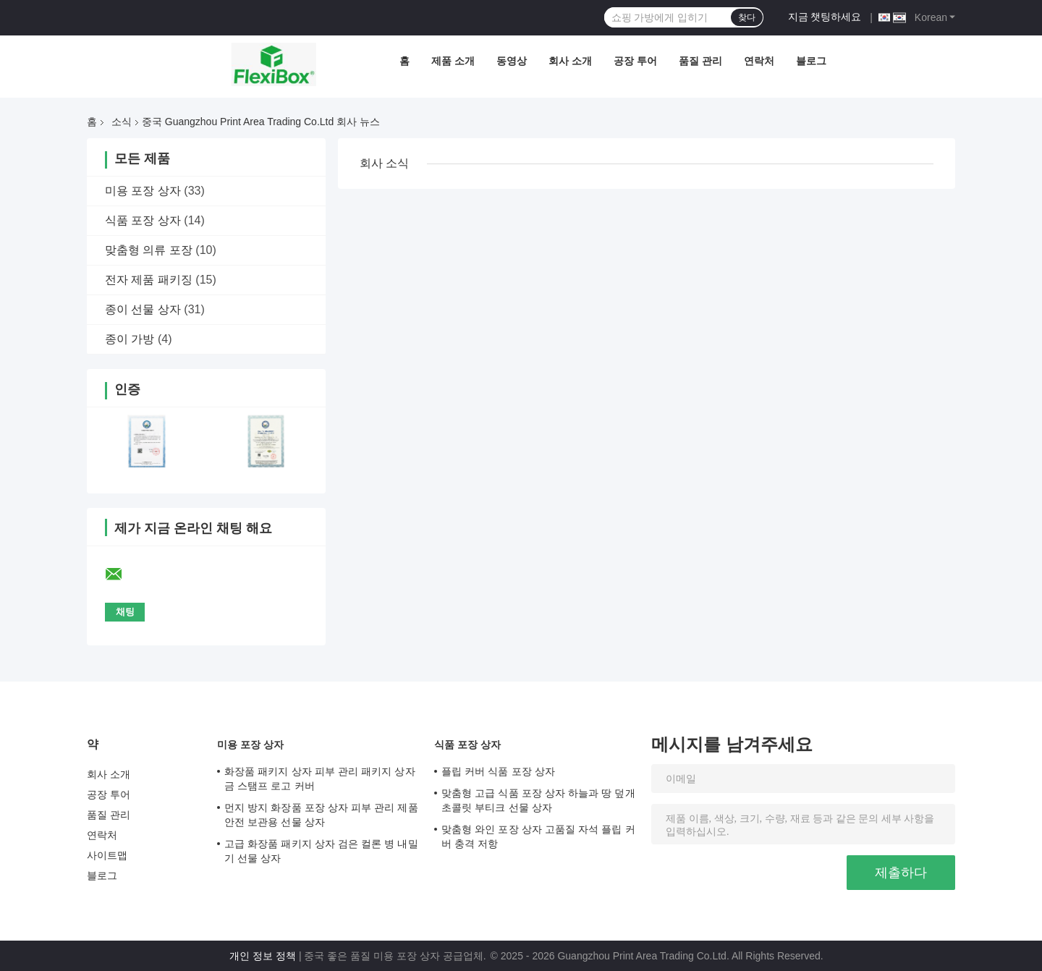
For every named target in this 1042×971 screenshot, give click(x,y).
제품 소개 (453, 61)
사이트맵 (107, 855)
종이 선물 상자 (143, 309)
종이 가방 (129, 339)
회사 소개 (570, 61)
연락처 (759, 61)
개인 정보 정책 (262, 956)
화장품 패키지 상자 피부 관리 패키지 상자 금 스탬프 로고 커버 (319, 779)
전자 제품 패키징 (148, 280)
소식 (121, 121)
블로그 (811, 61)
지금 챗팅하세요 (825, 16)
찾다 (746, 17)
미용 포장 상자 (143, 191)
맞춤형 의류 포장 (148, 250)
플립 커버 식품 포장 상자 (498, 771)
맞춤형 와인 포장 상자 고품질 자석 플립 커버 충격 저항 (538, 836)
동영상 (511, 61)
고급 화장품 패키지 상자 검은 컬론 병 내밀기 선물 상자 (321, 851)
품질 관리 (700, 61)
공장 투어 (635, 61)
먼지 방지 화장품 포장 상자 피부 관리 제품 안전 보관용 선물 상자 (321, 815)
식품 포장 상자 (143, 220)
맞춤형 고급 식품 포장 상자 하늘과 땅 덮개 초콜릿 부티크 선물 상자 (538, 800)
